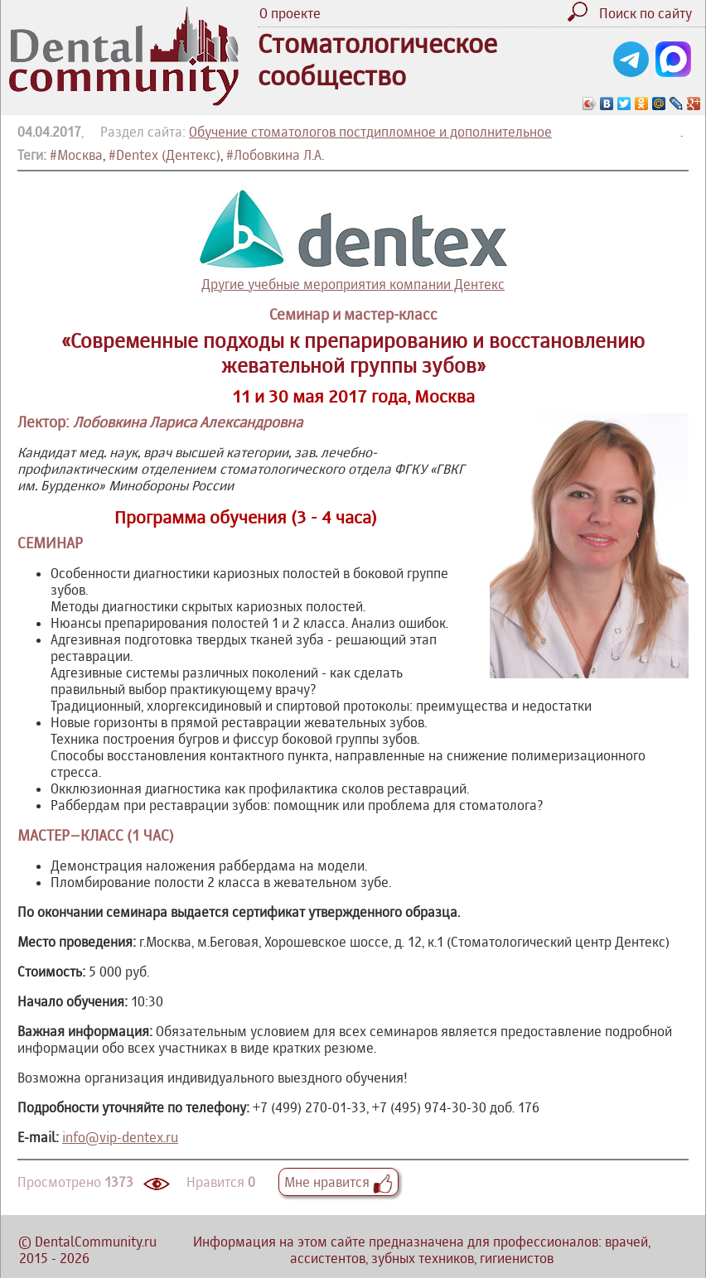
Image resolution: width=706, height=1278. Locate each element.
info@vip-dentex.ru (120, 1137)
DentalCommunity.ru (96, 1241)
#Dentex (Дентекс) (164, 155)
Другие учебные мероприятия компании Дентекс (353, 238)
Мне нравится (338, 1182)
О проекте (290, 13)
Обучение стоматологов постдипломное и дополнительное (370, 131)
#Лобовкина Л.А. (275, 155)
